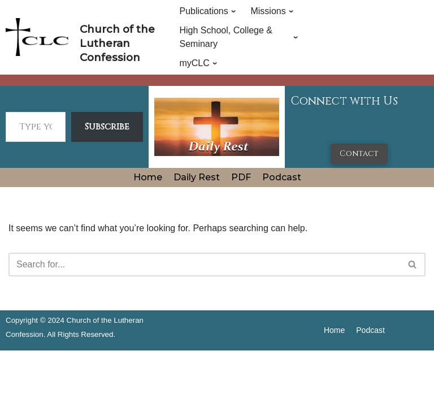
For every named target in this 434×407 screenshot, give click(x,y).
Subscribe (107, 126)
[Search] (204, 264)
